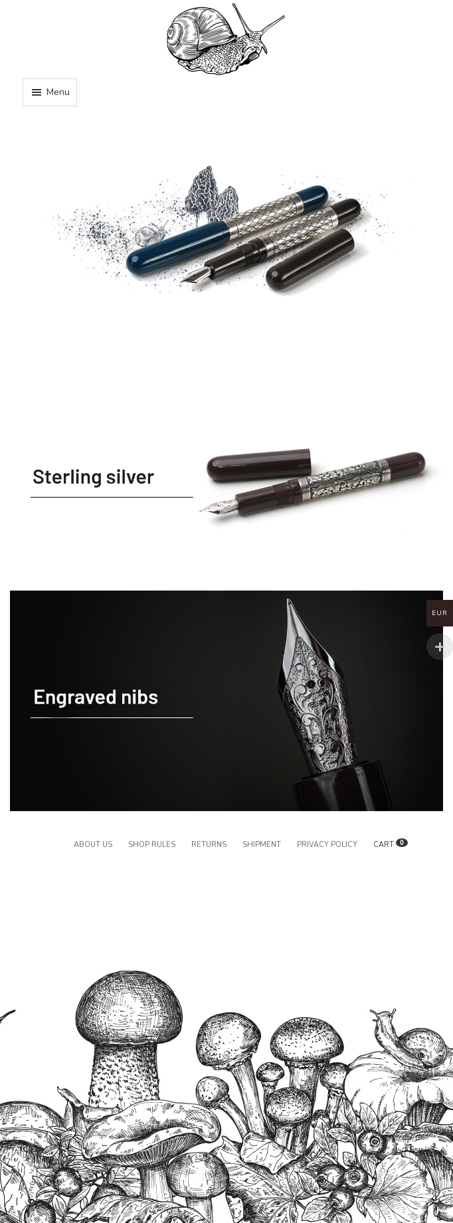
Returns (208, 845)
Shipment (261, 845)
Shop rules (151, 845)
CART (390, 845)
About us (93, 845)
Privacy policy (327, 845)
